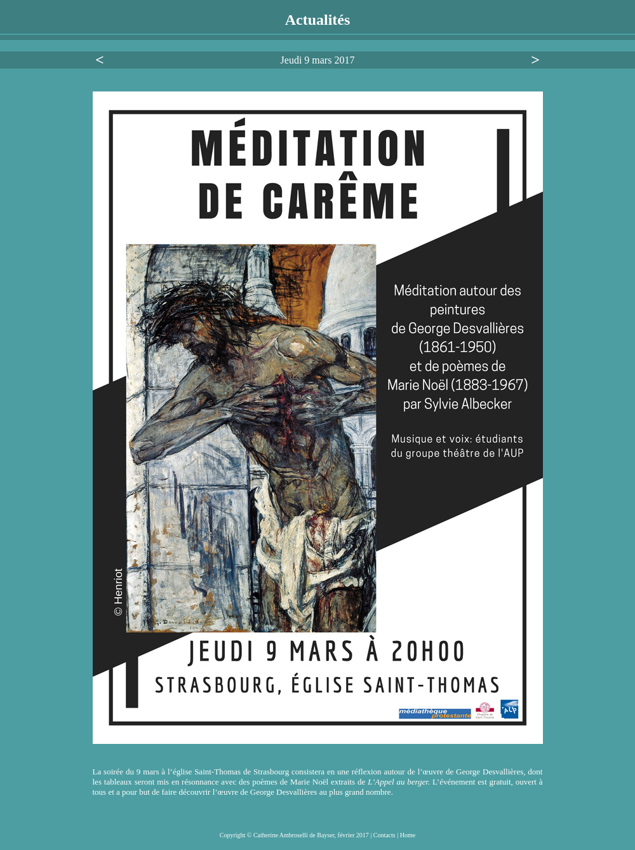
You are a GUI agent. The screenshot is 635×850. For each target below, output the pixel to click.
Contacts (385, 835)
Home (407, 835)
